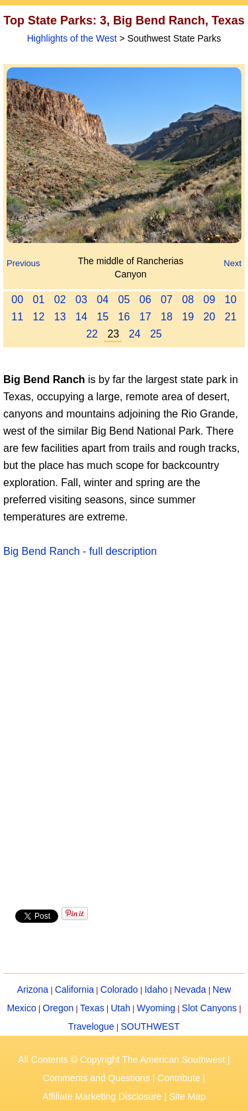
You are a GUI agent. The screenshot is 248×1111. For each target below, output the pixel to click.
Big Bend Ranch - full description (80, 551)
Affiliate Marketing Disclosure (101, 1096)
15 (102, 316)
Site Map (187, 1096)
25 (156, 334)
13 (60, 316)
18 (167, 316)
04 (102, 299)
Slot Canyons (209, 1008)
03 (81, 299)
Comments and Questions (96, 1078)
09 (210, 299)
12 (39, 316)
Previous (23, 263)
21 (231, 316)
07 (167, 299)
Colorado (119, 989)
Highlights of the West (72, 38)
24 (135, 334)
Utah (120, 1008)
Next (232, 263)
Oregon (58, 1008)
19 (188, 316)
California (74, 989)
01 (39, 299)
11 (17, 316)
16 (124, 316)
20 (210, 316)
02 (60, 299)
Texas (92, 1008)
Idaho (155, 989)
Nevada (190, 989)
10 (231, 299)
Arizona (32, 989)
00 (17, 299)
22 (92, 334)
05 (124, 299)
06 (145, 299)
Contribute (178, 1078)
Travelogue (91, 1026)
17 (145, 316)
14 (81, 316)
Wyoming (156, 1008)
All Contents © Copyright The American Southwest (121, 1059)
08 (188, 299)
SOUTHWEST (149, 1026)
